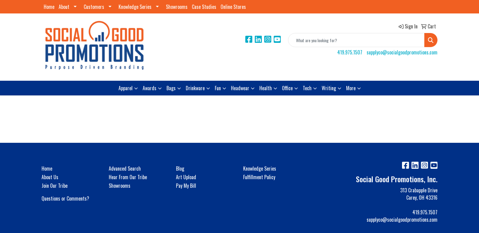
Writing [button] (329, 88)
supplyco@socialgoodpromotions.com (402, 52)
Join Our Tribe (55, 185)
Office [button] (287, 88)
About (64, 6)
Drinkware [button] (195, 88)
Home (49, 6)
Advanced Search (125, 168)
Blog (180, 168)
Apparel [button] (126, 88)
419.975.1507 (349, 52)
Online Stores (233, 6)
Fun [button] (218, 88)
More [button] (351, 88)
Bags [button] (171, 88)
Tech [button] (307, 88)
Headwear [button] (240, 88)
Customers (94, 6)
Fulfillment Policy (259, 177)
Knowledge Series (135, 6)
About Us (50, 177)
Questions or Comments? (65, 198)
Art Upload (186, 177)
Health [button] (265, 88)
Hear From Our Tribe (128, 177)
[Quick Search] (356, 40)
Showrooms (177, 6)
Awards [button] (149, 88)
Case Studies (204, 6)
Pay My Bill (186, 185)
